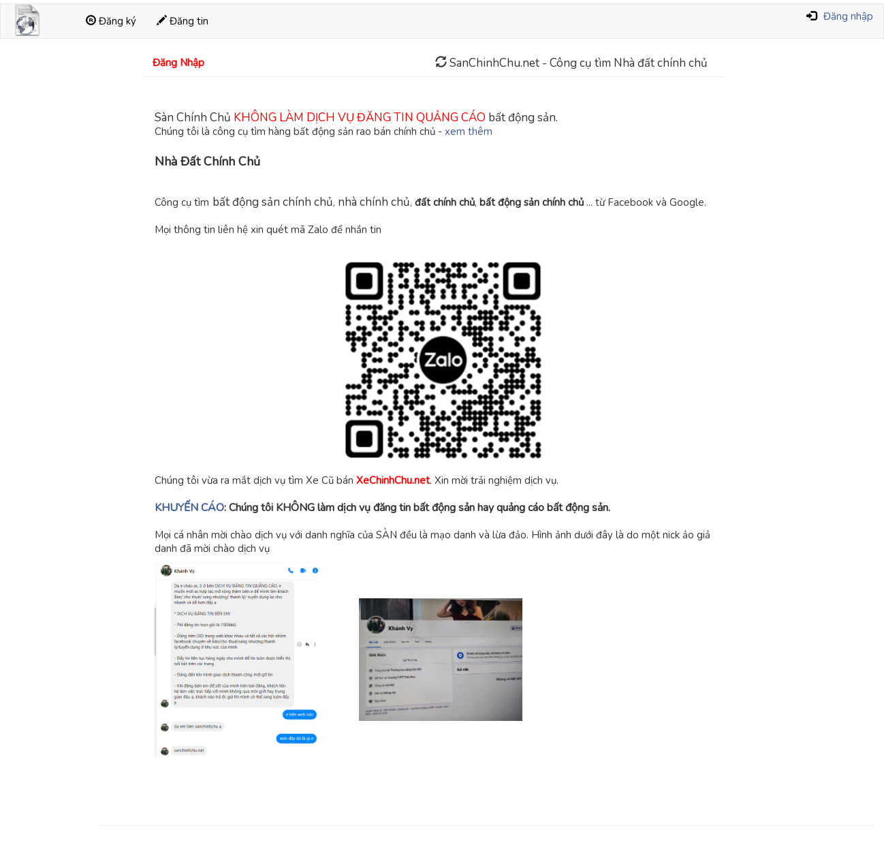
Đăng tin (182, 21)
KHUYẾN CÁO (189, 507)
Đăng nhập (848, 16)
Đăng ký (111, 21)
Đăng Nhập (178, 63)
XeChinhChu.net (393, 480)
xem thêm (468, 131)
